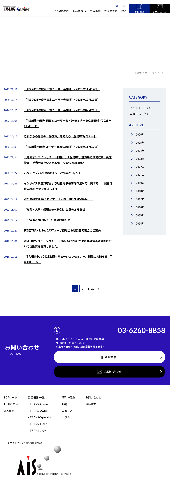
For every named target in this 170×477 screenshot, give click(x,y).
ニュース (149, 73)
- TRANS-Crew (37, 399)
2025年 (140, 142)
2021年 (140, 175)
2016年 (140, 207)
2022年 (140, 167)
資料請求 (90, 372)
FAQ (124, 11)
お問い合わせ (93, 366)
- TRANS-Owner (38, 379)
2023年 (140, 159)
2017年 (140, 199)
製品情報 (78, 11)
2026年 (140, 134)
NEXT (96, 288)
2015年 (140, 215)
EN (125, 6)
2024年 (140, 150)
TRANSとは (62, 11)
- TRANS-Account (39, 372)
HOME (139, 73)
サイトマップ (13, 411)
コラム (66, 386)
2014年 (140, 223)
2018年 (140, 191)
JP (116, 6)
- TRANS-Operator (40, 386)
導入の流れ (111, 11)
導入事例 (95, 11)
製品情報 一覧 (36, 366)
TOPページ (10, 366)
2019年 (140, 183)
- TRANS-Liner (37, 392)
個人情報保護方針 (38, 411)
